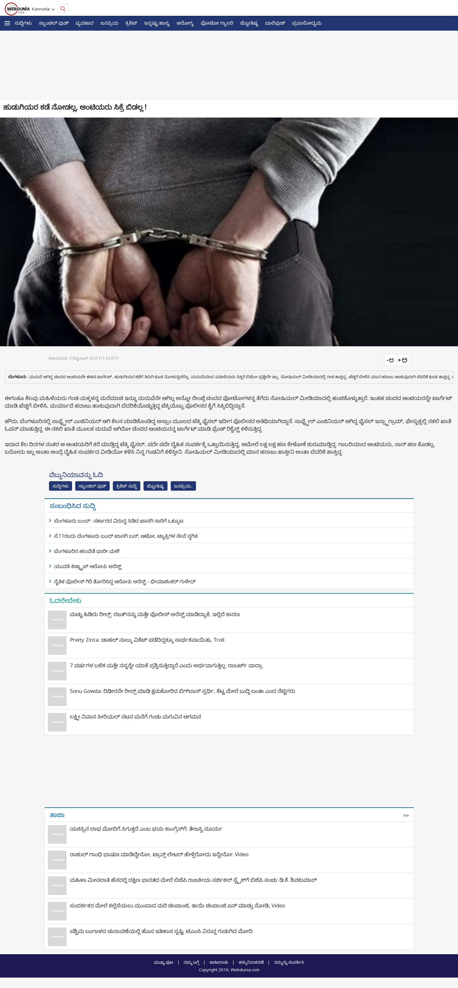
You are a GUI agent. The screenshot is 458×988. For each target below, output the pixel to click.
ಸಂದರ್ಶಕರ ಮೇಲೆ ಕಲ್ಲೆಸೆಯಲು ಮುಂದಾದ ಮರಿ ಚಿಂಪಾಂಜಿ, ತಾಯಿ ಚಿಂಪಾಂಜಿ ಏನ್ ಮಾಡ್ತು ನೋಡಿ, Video (177, 905)
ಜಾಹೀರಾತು (219, 962)
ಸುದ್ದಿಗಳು (23, 23)
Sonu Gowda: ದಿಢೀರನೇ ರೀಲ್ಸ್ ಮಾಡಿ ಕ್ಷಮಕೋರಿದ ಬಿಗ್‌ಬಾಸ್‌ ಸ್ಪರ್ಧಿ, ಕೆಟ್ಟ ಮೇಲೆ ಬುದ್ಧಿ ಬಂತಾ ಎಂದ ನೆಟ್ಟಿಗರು (182, 690)
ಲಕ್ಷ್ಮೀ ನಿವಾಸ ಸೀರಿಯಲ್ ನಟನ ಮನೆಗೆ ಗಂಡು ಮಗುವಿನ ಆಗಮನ (135, 716)
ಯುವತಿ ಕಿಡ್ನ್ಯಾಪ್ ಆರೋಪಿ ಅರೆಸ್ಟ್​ (87, 566)
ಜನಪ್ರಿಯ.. (183, 486)
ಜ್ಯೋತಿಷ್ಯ (249, 23)
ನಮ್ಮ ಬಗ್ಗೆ (191, 962)
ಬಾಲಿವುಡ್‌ (275, 23)
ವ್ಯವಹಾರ (85, 23)
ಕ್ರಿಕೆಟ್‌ (131, 23)
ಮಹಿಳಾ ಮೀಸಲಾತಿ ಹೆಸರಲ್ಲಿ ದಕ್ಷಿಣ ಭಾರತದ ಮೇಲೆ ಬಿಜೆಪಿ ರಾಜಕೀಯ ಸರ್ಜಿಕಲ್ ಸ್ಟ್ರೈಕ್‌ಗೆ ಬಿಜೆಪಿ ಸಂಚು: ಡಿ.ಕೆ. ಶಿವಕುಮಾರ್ (193, 879)
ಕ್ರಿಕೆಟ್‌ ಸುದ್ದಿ (126, 486)
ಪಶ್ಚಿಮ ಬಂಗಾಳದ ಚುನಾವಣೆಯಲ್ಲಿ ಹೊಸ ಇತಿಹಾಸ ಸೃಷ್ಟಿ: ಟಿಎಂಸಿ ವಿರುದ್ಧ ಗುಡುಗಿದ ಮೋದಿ (161, 931)
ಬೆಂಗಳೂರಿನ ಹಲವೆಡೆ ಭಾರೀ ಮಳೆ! (86, 551)
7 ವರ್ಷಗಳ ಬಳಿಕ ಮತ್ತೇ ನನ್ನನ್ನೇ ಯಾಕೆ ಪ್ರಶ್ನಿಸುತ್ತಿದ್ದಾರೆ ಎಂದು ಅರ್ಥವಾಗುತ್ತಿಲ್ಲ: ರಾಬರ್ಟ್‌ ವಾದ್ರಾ (166, 665)
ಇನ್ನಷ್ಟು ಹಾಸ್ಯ (157, 23)
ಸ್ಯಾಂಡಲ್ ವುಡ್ (54, 23)
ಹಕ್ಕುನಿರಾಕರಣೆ (251, 962)
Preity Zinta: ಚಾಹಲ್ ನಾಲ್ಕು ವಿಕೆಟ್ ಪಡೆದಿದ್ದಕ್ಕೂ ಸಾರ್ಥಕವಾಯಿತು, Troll (147, 639)
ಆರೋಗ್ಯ (185, 23)
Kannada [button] (42, 9)
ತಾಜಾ (57, 814)
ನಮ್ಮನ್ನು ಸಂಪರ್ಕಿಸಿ (289, 962)
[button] (7, 23)
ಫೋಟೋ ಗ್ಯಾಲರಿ (217, 23)
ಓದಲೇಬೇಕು (66, 600)
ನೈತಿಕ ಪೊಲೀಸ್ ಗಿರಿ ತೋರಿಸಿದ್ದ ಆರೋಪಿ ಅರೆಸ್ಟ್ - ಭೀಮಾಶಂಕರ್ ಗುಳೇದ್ (125, 581)
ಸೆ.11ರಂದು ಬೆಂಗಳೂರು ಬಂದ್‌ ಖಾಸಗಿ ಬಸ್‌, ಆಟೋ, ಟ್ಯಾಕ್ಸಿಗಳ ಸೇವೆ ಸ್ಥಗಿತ (126, 535)
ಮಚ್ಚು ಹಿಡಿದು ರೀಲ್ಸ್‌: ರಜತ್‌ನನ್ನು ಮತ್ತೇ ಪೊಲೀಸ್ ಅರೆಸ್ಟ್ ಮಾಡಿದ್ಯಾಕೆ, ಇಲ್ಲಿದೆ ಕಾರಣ (155, 614)
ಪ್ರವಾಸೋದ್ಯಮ (306, 23)
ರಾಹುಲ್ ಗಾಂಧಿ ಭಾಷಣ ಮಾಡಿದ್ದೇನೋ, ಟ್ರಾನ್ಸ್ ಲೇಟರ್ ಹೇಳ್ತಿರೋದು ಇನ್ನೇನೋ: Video (159, 854)
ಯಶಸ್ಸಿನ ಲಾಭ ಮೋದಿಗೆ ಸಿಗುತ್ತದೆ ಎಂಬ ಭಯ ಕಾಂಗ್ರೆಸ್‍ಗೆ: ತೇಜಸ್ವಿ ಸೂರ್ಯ (146, 828)
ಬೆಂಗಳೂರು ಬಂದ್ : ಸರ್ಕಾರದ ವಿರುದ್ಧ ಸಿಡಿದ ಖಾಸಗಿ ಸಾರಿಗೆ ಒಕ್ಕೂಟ (118, 520)
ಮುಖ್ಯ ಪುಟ (163, 962)
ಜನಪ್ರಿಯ (110, 23)
